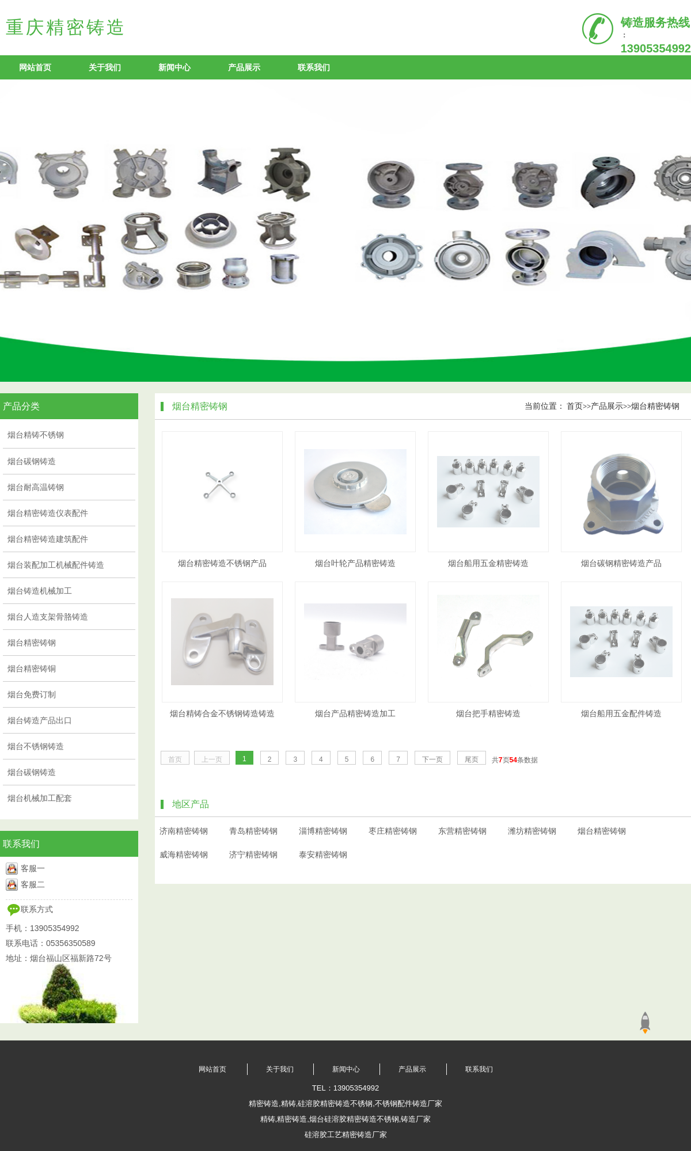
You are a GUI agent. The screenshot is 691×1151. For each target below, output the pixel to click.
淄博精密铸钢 (323, 830)
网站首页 (35, 67)
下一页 (432, 759)
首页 (575, 406)
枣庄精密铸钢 (393, 830)
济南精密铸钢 (184, 830)
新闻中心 (174, 67)
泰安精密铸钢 (323, 854)
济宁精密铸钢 (253, 854)
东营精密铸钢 (462, 830)
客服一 (33, 868)
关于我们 (105, 67)
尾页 (472, 759)
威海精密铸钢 (184, 854)
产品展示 (244, 67)
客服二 (33, 884)
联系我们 (314, 67)
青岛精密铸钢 (253, 830)
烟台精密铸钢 (655, 406)
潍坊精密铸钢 (532, 830)
